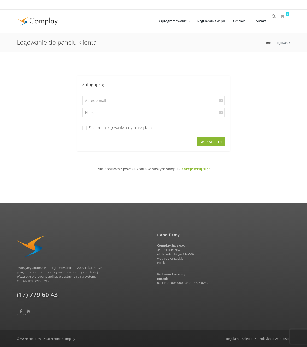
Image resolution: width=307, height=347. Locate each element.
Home (266, 43)
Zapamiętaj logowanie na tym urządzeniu (118, 127)
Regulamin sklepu (214, 21)
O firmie (242, 21)
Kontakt (263, 21)
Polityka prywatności (274, 338)
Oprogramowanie (176, 21)
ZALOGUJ (211, 141)
